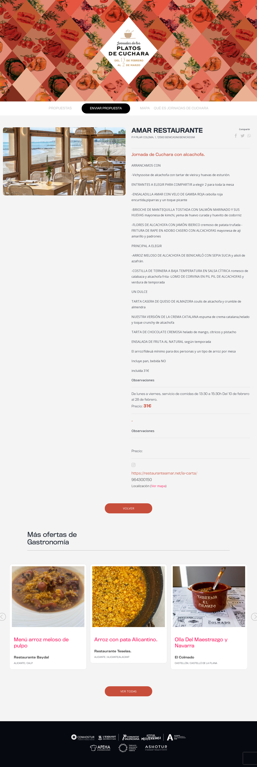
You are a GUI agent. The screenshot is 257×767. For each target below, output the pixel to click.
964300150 (141, 480)
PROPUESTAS (60, 108)
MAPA (145, 108)
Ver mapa (158, 486)
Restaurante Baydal (31, 657)
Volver (128, 508)
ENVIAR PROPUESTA (106, 108)
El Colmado (184, 657)
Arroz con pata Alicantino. (126, 640)
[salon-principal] (64, 161)
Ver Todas (128, 691)
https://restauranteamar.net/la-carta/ (164, 473)
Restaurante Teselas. (112, 651)
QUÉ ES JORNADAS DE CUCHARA (181, 108)
